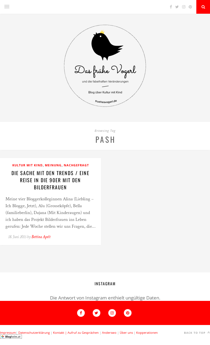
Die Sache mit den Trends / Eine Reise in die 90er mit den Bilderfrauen (50, 180)
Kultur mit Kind (27, 165)
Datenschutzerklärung (34, 332)
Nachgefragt (76, 165)
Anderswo (109, 332)
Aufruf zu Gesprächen (83, 332)
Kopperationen (147, 332)
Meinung (53, 165)
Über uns (126, 332)
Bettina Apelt (40, 236)
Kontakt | (60, 332)
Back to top (197, 332)
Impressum (8, 332)
